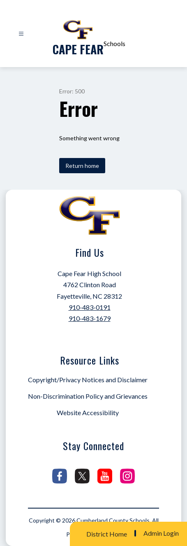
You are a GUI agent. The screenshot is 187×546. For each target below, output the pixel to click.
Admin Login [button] (161, 533)
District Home (106, 534)
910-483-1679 (90, 318)
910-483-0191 (90, 307)
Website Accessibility (88, 412)
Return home (82, 165)
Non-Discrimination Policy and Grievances (88, 396)
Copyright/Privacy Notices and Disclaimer (88, 379)
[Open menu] (21, 34)
